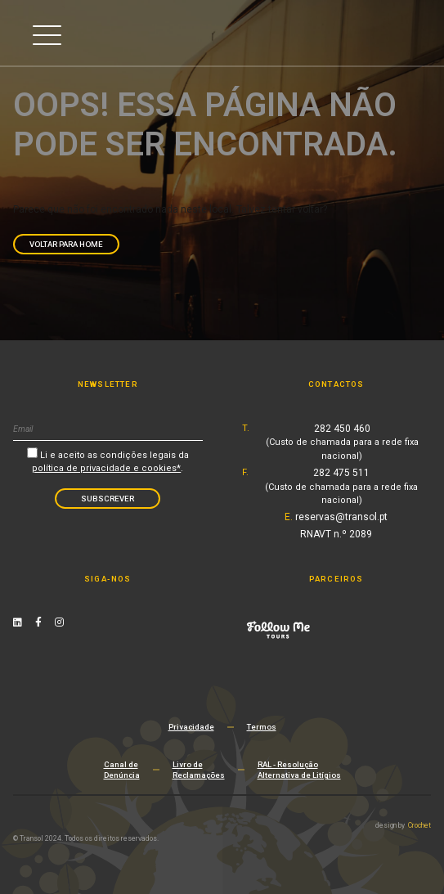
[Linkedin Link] (17, 622)
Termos (261, 726)
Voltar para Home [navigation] (66, 244)
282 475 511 (341, 486)
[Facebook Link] (38, 622)
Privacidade (191, 726)
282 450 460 (342, 442)
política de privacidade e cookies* (106, 468)
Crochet (419, 825)
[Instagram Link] (59, 622)
